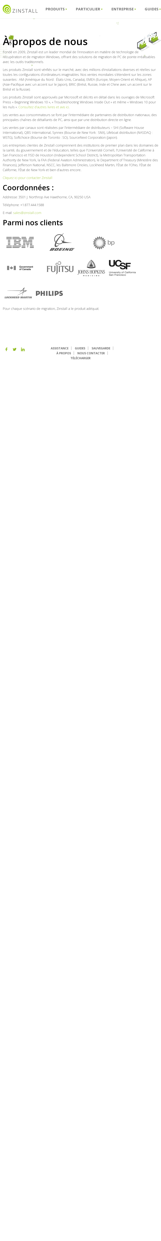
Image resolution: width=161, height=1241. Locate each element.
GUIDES (80, 348)
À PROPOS (63, 353)
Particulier (89, 9)
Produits (56, 9)
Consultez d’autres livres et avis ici (43, 107)
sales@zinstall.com (27, 213)
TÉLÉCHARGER (80, 358)
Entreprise (123, 9)
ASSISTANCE (59, 348)
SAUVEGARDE (101, 348)
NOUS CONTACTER (91, 353)
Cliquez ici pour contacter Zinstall (27, 178)
